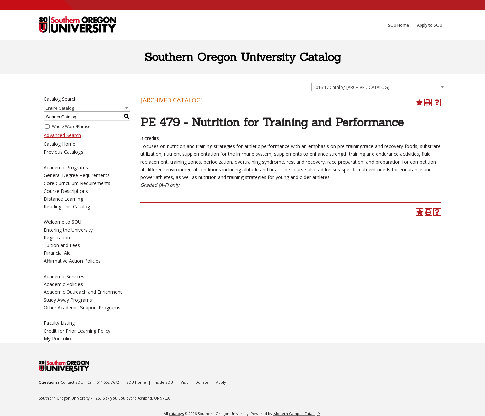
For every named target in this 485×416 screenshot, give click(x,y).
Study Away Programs (68, 300)
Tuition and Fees (62, 245)
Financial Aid (57, 253)
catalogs (176, 413)
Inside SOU (163, 382)
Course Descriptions (66, 191)
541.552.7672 (108, 382)
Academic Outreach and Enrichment (83, 292)
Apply (221, 382)
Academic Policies (63, 284)
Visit (184, 382)
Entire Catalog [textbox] (60, 108)
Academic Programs (66, 167)
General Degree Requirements (77, 175)
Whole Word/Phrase (71, 126)
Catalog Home (59, 144)
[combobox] (378, 87)
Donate (201, 382)
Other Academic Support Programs (82, 307)
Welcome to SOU (63, 222)
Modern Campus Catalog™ (296, 413)
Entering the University (68, 230)
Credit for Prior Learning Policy (77, 330)
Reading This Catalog (67, 206)
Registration (57, 237)
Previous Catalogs (63, 152)
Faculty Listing (59, 323)
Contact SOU (72, 382)
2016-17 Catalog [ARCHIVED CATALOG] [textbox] (351, 87)
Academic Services (64, 276)
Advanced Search (62, 135)
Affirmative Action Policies (72, 260)
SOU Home (136, 382)
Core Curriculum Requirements (77, 183)
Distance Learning (63, 199)
